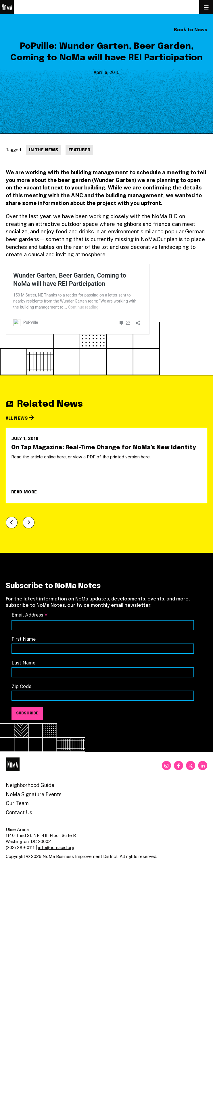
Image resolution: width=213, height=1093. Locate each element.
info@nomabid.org (56, 847)
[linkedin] (202, 765)
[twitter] (190, 765)
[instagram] (166, 765)
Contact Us (19, 812)
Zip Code (21, 686)
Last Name (23, 663)
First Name (23, 639)
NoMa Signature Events (34, 794)
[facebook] (178, 765)
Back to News (190, 30)
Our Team (17, 803)
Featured (79, 150)
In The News (43, 150)
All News (20, 418)
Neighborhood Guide (30, 785)
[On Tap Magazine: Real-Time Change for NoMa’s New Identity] (106, 465)
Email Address (29, 615)
